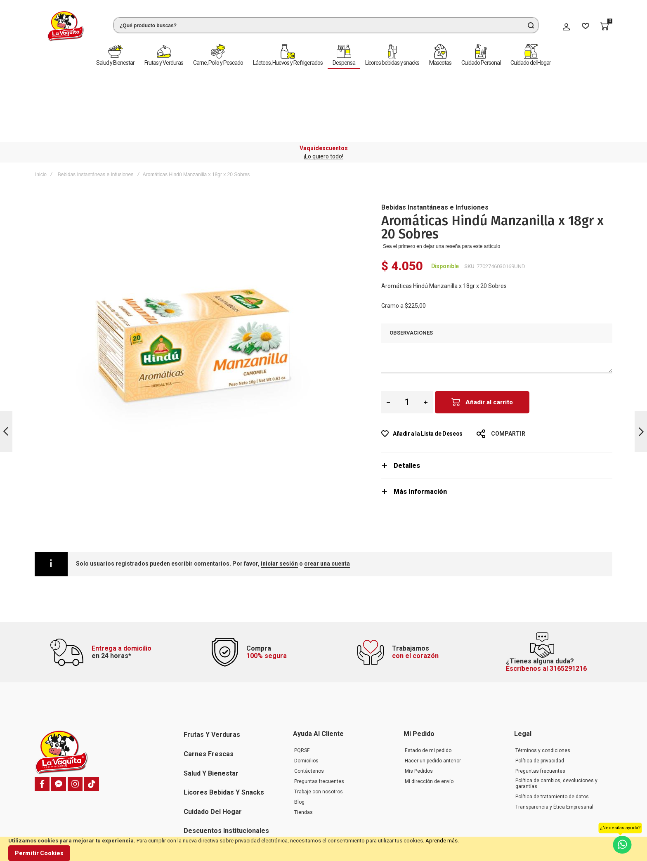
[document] (323, 849)
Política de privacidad (539, 696)
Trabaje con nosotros (318, 727)
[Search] (530, 25)
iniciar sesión (279, 490)
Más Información (420, 418)
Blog (299, 737)
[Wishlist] (585, 26)
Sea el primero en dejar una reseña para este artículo (441, 173)
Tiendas (303, 747)
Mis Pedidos (419, 706)
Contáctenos (309, 706)
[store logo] (65, 26)
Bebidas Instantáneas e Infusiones (95, 101)
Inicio (41, 101)
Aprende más (441, 840)
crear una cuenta (327, 490)
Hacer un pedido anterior (433, 696)
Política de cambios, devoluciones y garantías (556, 718)
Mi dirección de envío (429, 716)
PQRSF (301, 686)
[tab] (496, 393)
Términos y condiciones (542, 686)
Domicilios (306, 696)
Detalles (407, 392)
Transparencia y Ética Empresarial (554, 742)
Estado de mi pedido (428, 686)
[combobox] (325, 25)
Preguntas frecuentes (319, 716)
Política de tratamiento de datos (552, 732)
